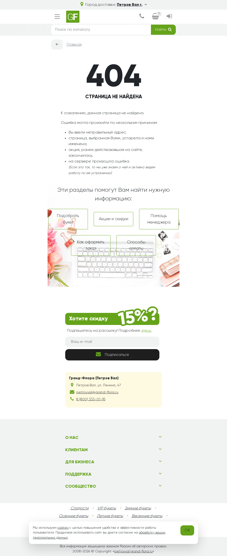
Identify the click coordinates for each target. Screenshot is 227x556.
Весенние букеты (147, 516)
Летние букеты (110, 516)
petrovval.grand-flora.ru (133, 551)
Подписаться (112, 354)
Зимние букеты (138, 508)
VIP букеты (106, 508)
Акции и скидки (113, 219)
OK (187, 530)
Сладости (80, 508)
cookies (63, 527)
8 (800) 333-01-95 (90, 399)
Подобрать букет (68, 219)
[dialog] (141, 16)
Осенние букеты (73, 516)
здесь (146, 331)
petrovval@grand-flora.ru (97, 392)
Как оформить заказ (91, 245)
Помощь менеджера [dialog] (158, 219)
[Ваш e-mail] (112, 342)
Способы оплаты (136, 245)
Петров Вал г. (132, 5)
